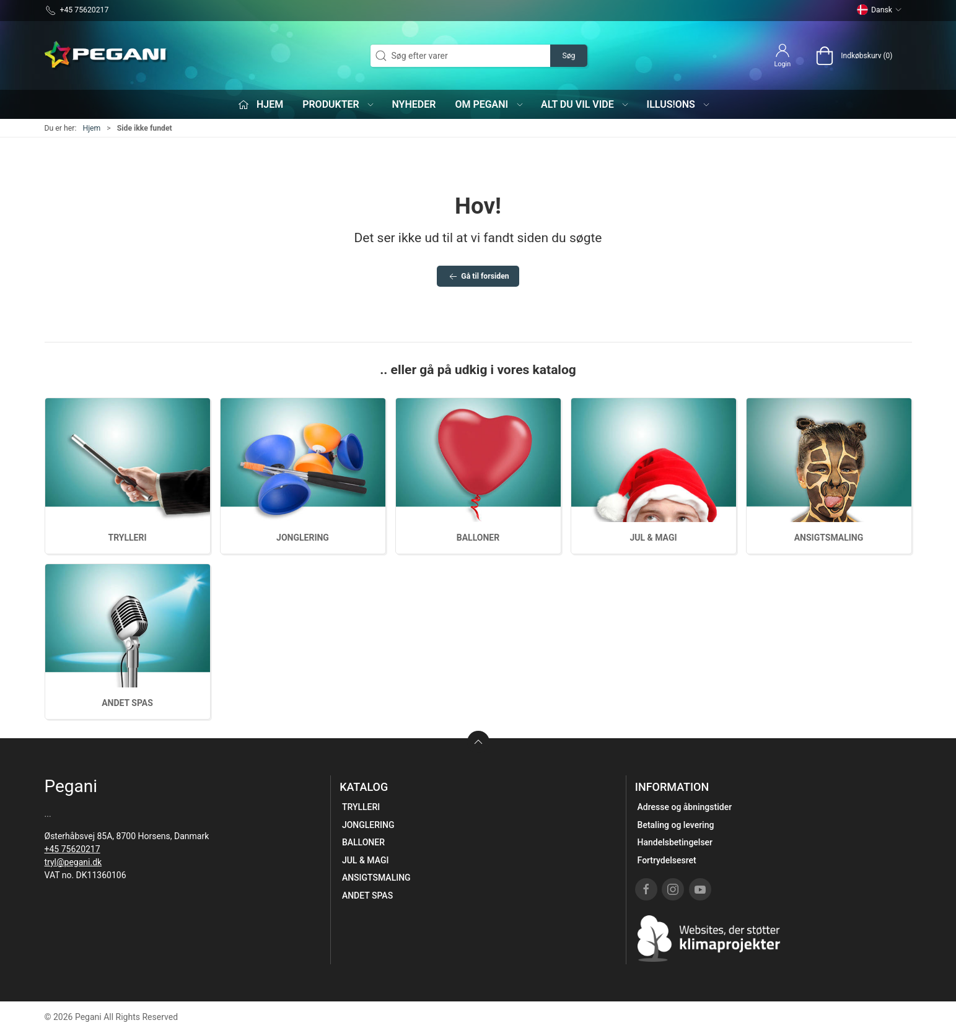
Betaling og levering (676, 825)
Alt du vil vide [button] (585, 104)
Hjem (91, 128)
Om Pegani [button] (489, 104)
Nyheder (414, 104)
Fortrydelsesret (667, 860)
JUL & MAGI (653, 538)
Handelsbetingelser (675, 842)
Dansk (879, 9)
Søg (568, 55)
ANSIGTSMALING (829, 538)
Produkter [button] (338, 104)
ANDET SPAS (127, 703)
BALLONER (478, 538)
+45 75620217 (72, 849)
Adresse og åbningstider (685, 807)
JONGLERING (302, 538)
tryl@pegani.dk (73, 862)
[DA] (107, 56)
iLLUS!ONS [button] (679, 104)
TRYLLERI (127, 538)
